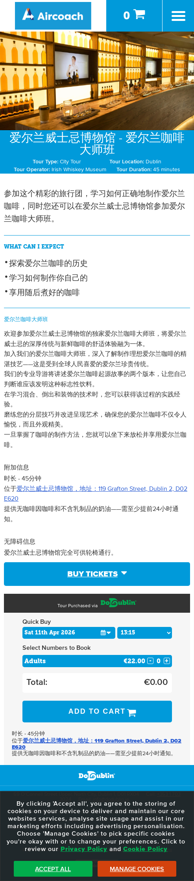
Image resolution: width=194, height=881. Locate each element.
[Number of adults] (158, 661)
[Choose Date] (69, 633)
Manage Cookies (137, 869)
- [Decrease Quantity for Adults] (150, 661)
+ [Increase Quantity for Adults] (166, 661)
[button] (106, 633)
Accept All (53, 869)
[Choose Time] (144, 633)
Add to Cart (97, 711)
